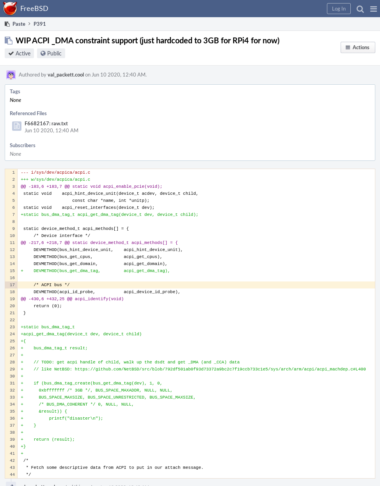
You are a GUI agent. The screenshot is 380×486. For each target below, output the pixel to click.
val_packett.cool (66, 74)
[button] (373, 8)
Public (54, 53)
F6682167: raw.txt (46, 123)
